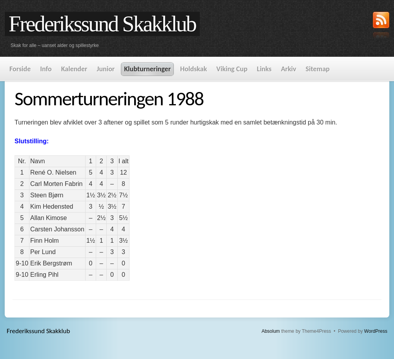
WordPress (375, 331)
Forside (20, 69)
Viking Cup (231, 69)
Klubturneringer (147, 69)
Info (45, 69)
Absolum (270, 331)
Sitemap (318, 69)
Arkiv (288, 69)
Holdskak (193, 69)
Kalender (74, 69)
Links (264, 69)
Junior (106, 69)
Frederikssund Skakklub (102, 24)
